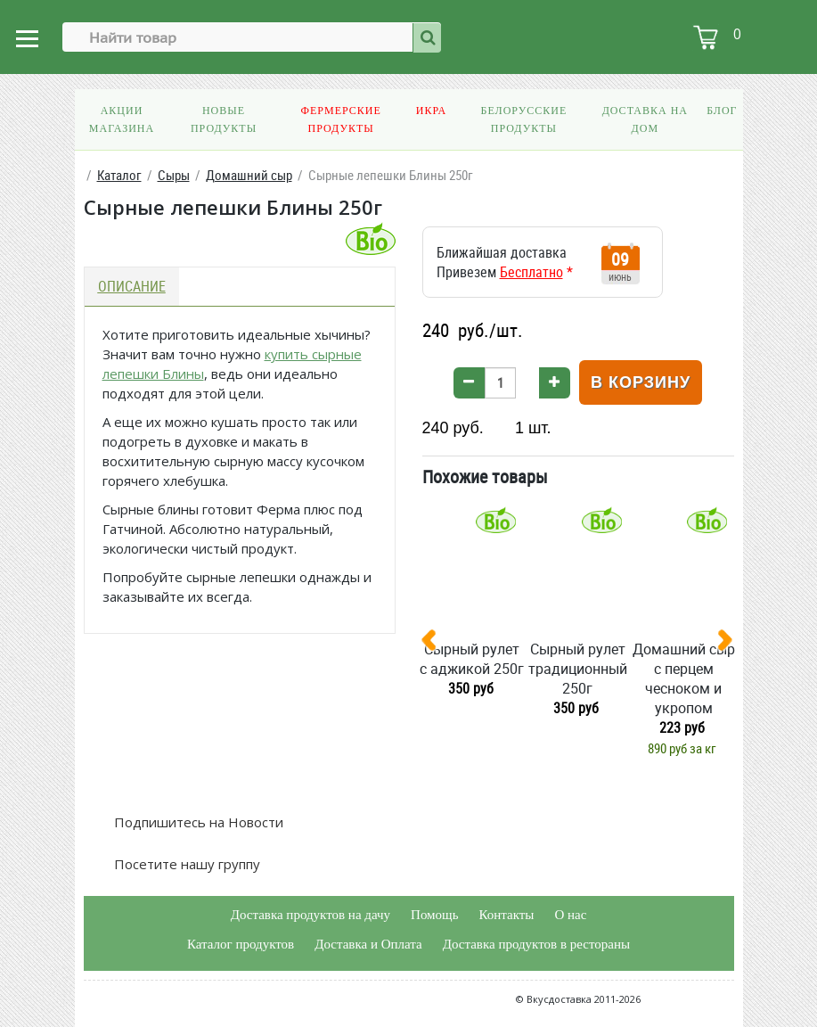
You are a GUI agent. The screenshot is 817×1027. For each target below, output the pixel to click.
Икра (431, 110)
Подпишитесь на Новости (196, 822)
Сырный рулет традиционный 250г (577, 668)
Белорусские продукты (523, 119)
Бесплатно (531, 272)
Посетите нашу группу (185, 864)
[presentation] (436, 644)
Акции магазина (121, 119)
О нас (570, 915)
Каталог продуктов (240, 944)
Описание (132, 286)
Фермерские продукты (340, 119)
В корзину (640, 382)
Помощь (434, 915)
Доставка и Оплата (368, 944)
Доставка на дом (645, 119)
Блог (722, 110)
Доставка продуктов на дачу (310, 915)
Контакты (506, 915)
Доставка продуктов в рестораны (536, 944)
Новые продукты (224, 119)
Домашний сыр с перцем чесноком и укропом (684, 678)
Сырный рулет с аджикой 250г (472, 658)
